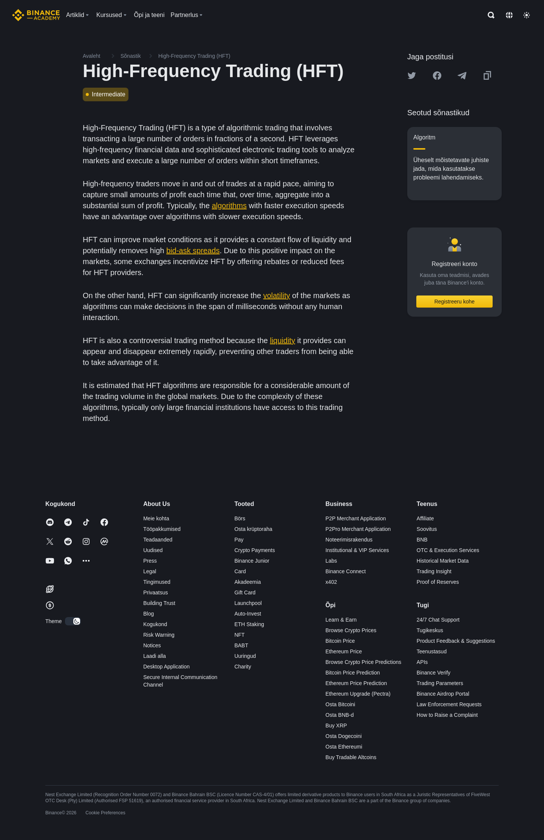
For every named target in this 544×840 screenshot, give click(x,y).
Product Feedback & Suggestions (456, 641)
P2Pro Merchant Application (358, 529)
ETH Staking (249, 624)
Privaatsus (155, 592)
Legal (149, 571)
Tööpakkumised (162, 529)
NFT (239, 635)
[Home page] (36, 15)
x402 (331, 582)
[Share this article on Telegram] (462, 75)
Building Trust (159, 603)
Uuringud (245, 656)
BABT (241, 645)
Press (150, 561)
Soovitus (427, 529)
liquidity (282, 340)
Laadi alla (154, 656)
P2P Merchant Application (356, 518)
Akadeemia (247, 582)
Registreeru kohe (454, 302)
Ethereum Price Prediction (356, 683)
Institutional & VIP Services (357, 550)
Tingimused (156, 582)
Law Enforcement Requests (449, 704)
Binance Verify (434, 673)
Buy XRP (336, 725)
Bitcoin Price (340, 641)
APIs (422, 662)
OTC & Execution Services (448, 550)
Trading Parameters (440, 683)
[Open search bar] (489, 15)
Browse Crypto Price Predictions (364, 662)
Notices (152, 645)
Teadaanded (157, 540)
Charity (242, 667)
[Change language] (509, 15)
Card (240, 571)
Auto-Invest (247, 614)
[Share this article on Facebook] (437, 75)
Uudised (152, 550)
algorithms (229, 205)
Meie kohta (156, 518)
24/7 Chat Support (438, 620)
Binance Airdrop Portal (443, 694)
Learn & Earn (341, 620)
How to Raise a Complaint (447, 715)
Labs (331, 561)
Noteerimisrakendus (349, 540)
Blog (148, 614)
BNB (422, 540)
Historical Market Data (443, 561)
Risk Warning (159, 635)
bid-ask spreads (192, 250)
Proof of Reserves (438, 582)
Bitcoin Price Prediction (353, 673)
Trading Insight (434, 571)
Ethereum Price (344, 651)
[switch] (73, 621)
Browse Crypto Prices (351, 630)
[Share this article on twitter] (411, 75)
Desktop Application (166, 667)
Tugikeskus (430, 630)
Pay (238, 540)
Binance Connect (346, 571)
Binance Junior (251, 561)
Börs (239, 518)
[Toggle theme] (526, 15)
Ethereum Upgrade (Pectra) (358, 694)
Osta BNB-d (340, 715)
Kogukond (155, 624)
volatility (276, 295)
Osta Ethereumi (344, 747)
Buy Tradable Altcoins (351, 757)
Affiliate (425, 518)
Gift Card (244, 592)
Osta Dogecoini (344, 736)
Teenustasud (432, 651)
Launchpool (247, 603)
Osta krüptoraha (253, 529)
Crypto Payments (254, 550)
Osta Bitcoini (340, 704)
